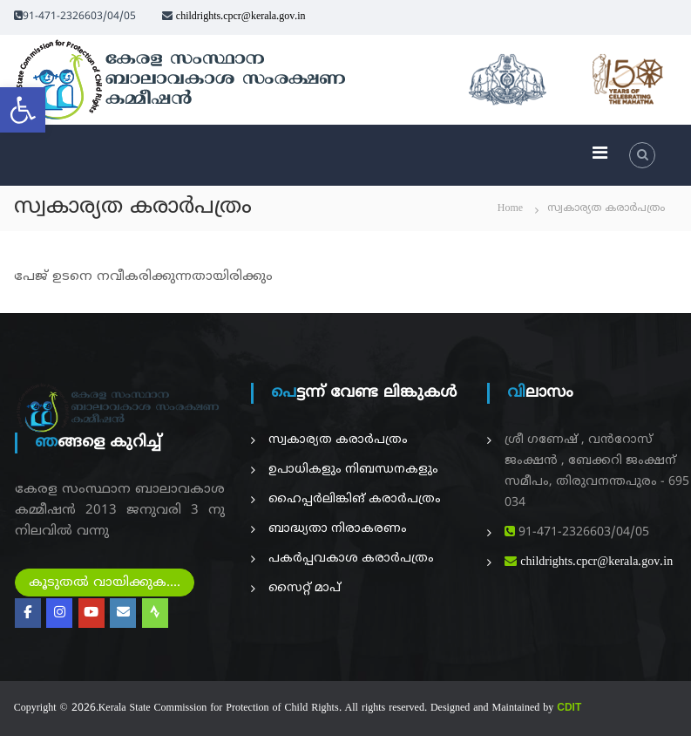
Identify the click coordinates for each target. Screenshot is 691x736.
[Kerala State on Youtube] (91, 613)
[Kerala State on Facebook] (28, 613)
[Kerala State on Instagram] (59, 613)
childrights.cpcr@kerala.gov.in (241, 17)
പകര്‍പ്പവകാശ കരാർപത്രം (351, 558)
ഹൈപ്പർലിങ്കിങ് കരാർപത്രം (354, 499)
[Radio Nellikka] (155, 613)
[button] (22, 110)
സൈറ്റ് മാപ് (304, 588)
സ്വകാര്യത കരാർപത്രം (338, 440)
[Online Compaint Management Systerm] (123, 613)
